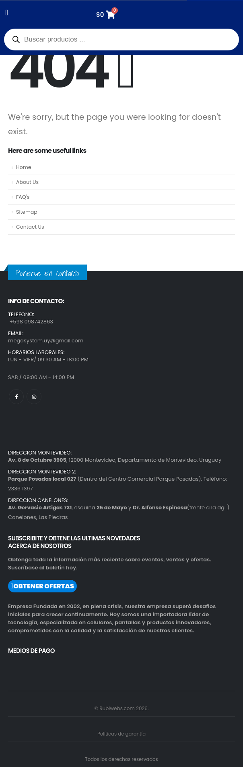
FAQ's (22, 197)
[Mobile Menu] (9, 12)
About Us (27, 182)
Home (23, 167)
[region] (104, 699)
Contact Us (30, 226)
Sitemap (26, 211)
